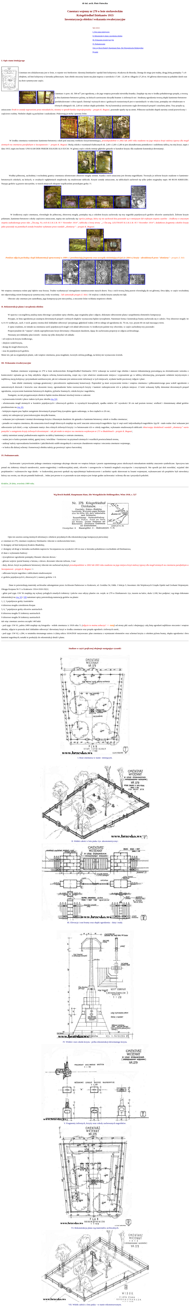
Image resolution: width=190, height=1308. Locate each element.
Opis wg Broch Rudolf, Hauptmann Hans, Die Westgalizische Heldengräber (118, 48)
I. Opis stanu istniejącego (101, 32)
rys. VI (54, 399)
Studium (72, 648)
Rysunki (95, 52)
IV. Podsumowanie (99, 44)
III (2, 363)
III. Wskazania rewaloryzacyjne (103, 40)
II (2, 306)
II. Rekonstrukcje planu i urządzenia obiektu (107, 36)
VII (25, 597)
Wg (55, 494)
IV (2, 455)
